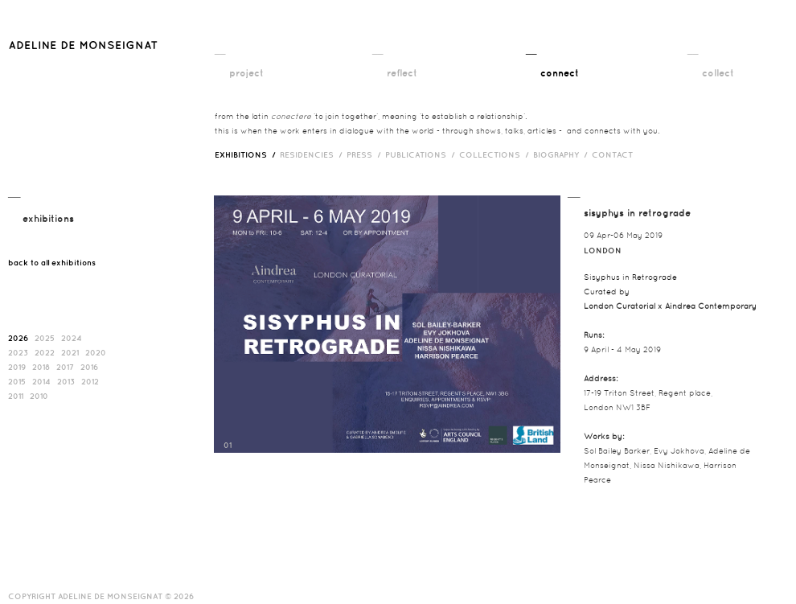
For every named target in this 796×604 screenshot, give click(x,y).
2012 (90, 381)
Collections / (496, 154)
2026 (18, 338)
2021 (70, 352)
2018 (41, 367)
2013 (66, 381)
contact (612, 154)
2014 (41, 381)
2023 (18, 352)
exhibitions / (247, 154)
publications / (422, 154)
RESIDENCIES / (313, 154)
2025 (45, 338)
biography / (562, 154)
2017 (65, 367)
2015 (17, 381)
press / (366, 154)
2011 (15, 396)
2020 (95, 352)
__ (220, 49)
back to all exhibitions (52, 262)
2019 (17, 367)
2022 (45, 352)
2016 (89, 367)
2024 (71, 338)
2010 (39, 396)
